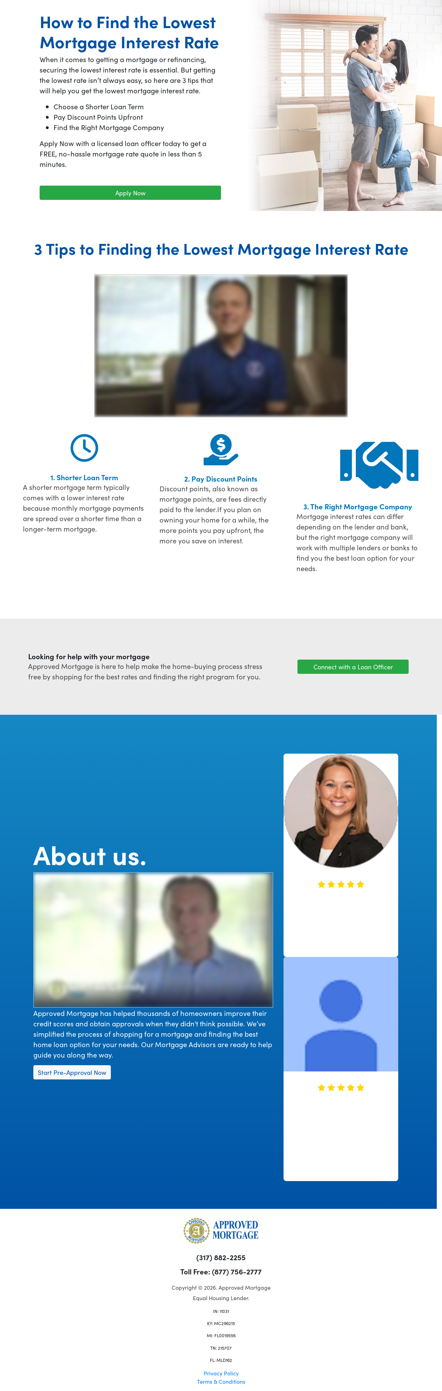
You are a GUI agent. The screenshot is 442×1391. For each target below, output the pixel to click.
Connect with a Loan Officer (353, 666)
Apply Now (130, 192)
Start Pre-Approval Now (72, 1072)
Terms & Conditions (221, 1381)
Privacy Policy (221, 1373)
